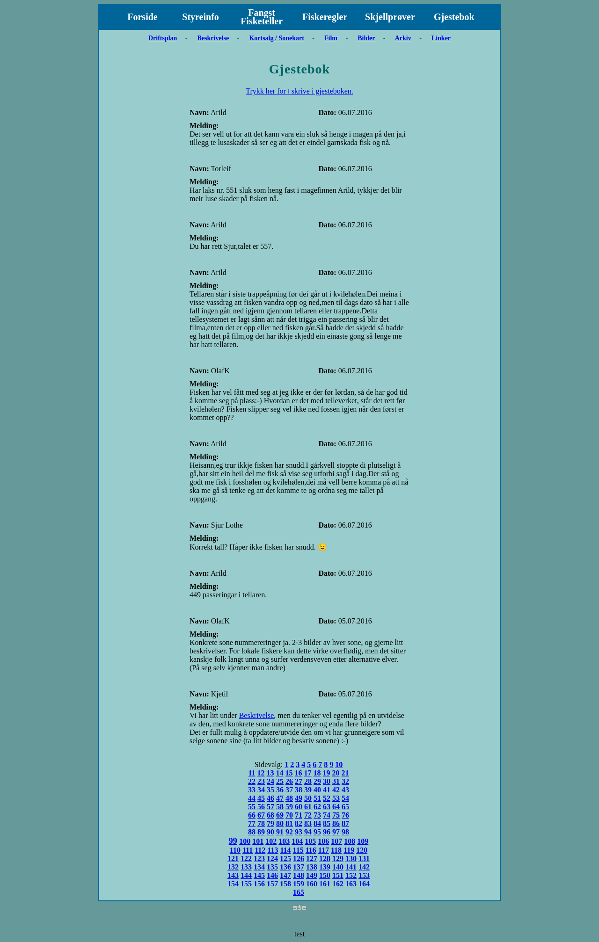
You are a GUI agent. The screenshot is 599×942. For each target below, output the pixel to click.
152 (351, 875)
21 (345, 773)
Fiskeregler (324, 17)
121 (233, 858)
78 (261, 823)
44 (252, 798)
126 (298, 858)
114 (285, 850)
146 (272, 875)
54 (345, 798)
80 (280, 823)
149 (311, 875)
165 (298, 892)
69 (280, 815)
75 (336, 815)
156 (259, 884)
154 (233, 884)
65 (345, 807)
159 (298, 884)
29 (317, 781)
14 (280, 773)
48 (289, 798)
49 (298, 798)
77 (252, 823)
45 (261, 798)
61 (308, 807)
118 (336, 850)
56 (261, 807)
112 (260, 850)
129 (337, 858)
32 (345, 781)
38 (298, 790)
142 (364, 867)
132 (233, 867)
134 (259, 867)
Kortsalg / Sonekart (276, 38)
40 (317, 790)
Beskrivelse (213, 38)
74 (326, 815)
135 (272, 867)
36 (280, 790)
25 (280, 781)
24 (270, 781)
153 (364, 875)
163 (351, 884)
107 (336, 841)
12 (261, 773)
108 (349, 841)
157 (272, 884)
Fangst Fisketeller (262, 16)
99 (233, 841)
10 (339, 764)
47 (280, 798)
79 (270, 823)
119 (348, 850)
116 (311, 850)
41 (326, 790)
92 (289, 832)
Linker (441, 38)
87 (345, 823)
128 (324, 858)
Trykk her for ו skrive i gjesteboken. (299, 91)
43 (345, 790)
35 (270, 790)
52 (326, 798)
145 (259, 875)
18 (317, 773)
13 (270, 773)
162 (337, 884)
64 (336, 807)
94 (308, 832)
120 (361, 850)
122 (246, 858)
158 (285, 884)
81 (289, 823)
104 (297, 841)
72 (308, 815)
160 (311, 884)
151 (337, 875)
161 (324, 884)
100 (244, 841)
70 (289, 815)
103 (284, 841)
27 (298, 781)
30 (326, 781)
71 (298, 815)
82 (298, 823)
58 (280, 807)
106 (323, 841)
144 (246, 875)
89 (261, 832)
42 (336, 790)
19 (326, 773)
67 (261, 815)
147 (285, 875)
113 (272, 850)
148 (298, 875)
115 (298, 850)
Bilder (366, 38)
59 (289, 807)
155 (246, 884)
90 (270, 832)
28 (308, 781)
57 (270, 807)
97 (336, 832)
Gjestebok (454, 17)
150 (324, 875)
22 (252, 781)
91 (280, 832)
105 (310, 841)
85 (326, 823)
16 (298, 773)
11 (251, 773)
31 (336, 781)
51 (317, 798)
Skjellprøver (390, 17)
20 (336, 773)
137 (298, 867)
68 (270, 815)
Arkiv (403, 38)
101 (257, 841)
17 (308, 773)
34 (261, 790)
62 (317, 807)
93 (298, 832)
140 (337, 867)
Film (330, 38)
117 (323, 850)
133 (246, 867)
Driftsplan (162, 38)
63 (326, 807)
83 (308, 823)
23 (261, 781)
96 (326, 832)
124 (272, 858)
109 (362, 841)
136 (285, 867)
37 (289, 790)
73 (317, 815)
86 (336, 823)
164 (364, 884)
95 (317, 832)
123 (259, 858)
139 (324, 867)
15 (289, 773)
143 (233, 875)
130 (351, 858)
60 (298, 807)
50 (308, 798)
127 (311, 858)
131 (364, 858)
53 (336, 798)
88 (252, 832)
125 (285, 858)
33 (252, 790)
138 (311, 867)
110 (235, 850)
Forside (142, 17)
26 (289, 781)
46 (270, 798)
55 (252, 807)
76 (345, 815)
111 (247, 850)
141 (351, 867)
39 (308, 790)
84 (317, 823)
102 (271, 841)
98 (345, 832)
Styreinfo (200, 17)
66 (252, 815)
